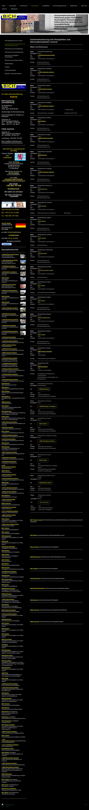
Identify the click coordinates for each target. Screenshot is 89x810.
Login (86, 804)
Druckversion (6, 804)
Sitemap (12, 804)
